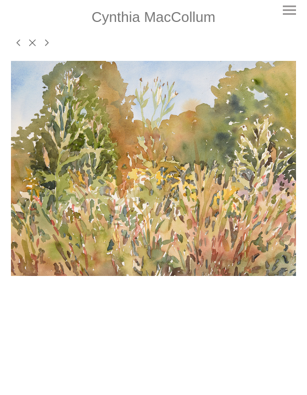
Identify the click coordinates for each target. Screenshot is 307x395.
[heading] (153, 17)
